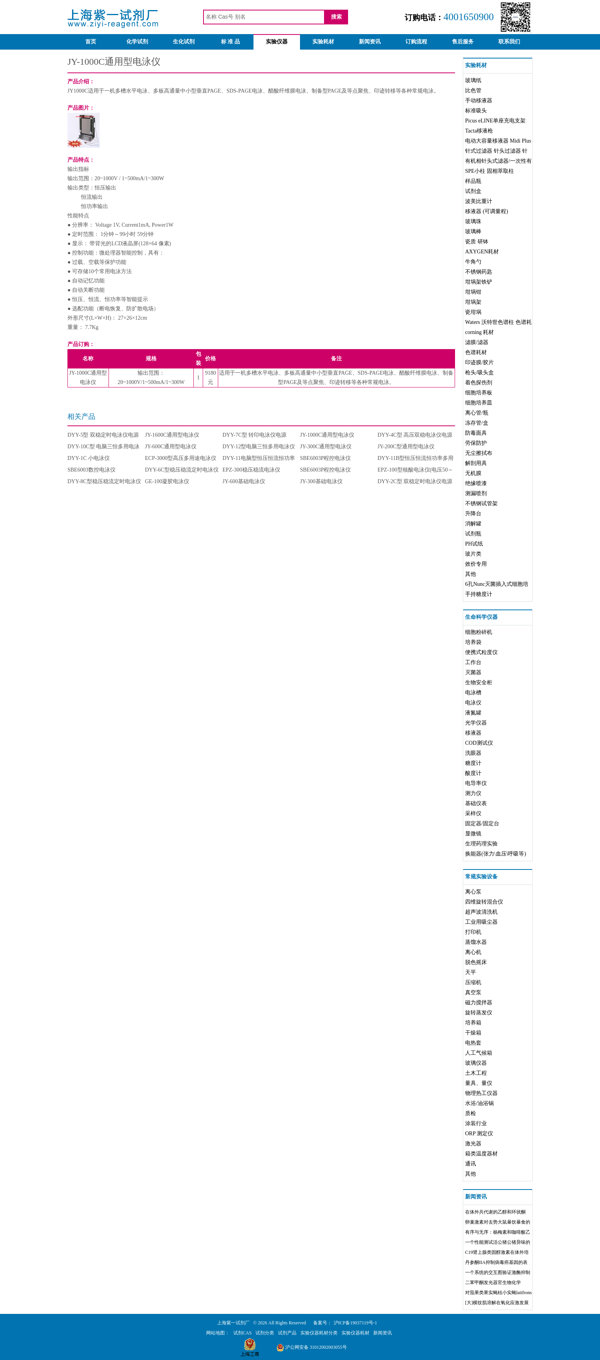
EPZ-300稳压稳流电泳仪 (251, 470)
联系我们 (509, 42)
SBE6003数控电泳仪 (91, 470)
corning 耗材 (479, 332)
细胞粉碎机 (478, 632)
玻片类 (473, 554)
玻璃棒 (473, 231)
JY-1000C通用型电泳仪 (327, 435)
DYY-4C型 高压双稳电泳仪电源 (415, 435)
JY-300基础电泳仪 (321, 481)
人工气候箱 (478, 1053)
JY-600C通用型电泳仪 (171, 446)
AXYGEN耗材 (482, 252)
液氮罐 (473, 713)
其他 (470, 574)
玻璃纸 (473, 80)
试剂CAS (242, 1333)
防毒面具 (476, 433)
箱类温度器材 (481, 1154)
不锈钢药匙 (478, 272)
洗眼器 (473, 753)
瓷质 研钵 (476, 241)
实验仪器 (277, 42)
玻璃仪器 (476, 1063)
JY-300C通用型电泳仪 (326, 446)
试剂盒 (473, 191)
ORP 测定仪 (479, 1133)
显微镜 (473, 834)
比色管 (473, 90)
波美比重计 (478, 201)
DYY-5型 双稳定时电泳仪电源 (103, 435)
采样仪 (473, 813)
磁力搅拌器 (478, 1002)
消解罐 (473, 524)
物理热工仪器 (481, 1093)
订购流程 (416, 42)
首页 (90, 42)
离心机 (473, 952)
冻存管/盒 (476, 423)
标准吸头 (476, 111)
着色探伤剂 (478, 383)
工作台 (473, 662)
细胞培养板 (478, 393)
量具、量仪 (478, 1083)
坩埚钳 (473, 292)
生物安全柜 (478, 682)
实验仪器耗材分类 (319, 1333)
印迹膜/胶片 (479, 362)
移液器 (473, 733)
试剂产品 (287, 1333)
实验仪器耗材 (355, 1333)
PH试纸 (474, 544)
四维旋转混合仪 (484, 902)
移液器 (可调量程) (486, 211)
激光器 (473, 1144)
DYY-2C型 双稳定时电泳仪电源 (415, 481)
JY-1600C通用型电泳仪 (172, 435)
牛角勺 (473, 262)
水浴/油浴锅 (479, 1103)
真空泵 (473, 992)
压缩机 (473, 982)
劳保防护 (476, 443)
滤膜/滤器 (476, 342)
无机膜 (473, 473)
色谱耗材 (476, 352)
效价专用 (476, 564)
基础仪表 (476, 803)
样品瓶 (473, 181)
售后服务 (463, 42)
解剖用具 (476, 463)
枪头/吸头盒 (479, 372)
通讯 (470, 1164)
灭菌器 (473, 672)
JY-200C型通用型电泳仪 (406, 446)
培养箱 (473, 1023)
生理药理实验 (481, 844)
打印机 (473, 932)
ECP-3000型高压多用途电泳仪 (180, 458)
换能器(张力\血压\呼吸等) (495, 854)
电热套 (473, 1043)
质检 (470, 1113)
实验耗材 (323, 42)
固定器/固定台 (482, 823)
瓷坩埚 (473, 312)
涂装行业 (476, 1123)
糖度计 (473, 763)
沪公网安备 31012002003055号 (311, 1347)
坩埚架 (473, 302)
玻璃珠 (473, 221)
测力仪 (473, 793)
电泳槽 (473, 692)
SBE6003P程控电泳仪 (325, 458)
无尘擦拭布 (478, 453)
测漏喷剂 (476, 493)
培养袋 (473, 642)
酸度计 (473, 773)
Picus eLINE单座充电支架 (495, 121)
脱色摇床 (476, 962)
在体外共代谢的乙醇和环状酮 (495, 1212)
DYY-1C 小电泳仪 (88, 458)
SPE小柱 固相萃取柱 (489, 171)
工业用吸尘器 (481, 922)
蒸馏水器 (476, 942)
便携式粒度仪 (481, 652)
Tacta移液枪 (479, 131)
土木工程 (476, 1073)
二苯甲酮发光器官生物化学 (493, 1282)
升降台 (473, 513)
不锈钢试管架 (481, 503)
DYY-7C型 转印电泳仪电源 (254, 435)
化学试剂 (137, 42)
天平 (470, 972)
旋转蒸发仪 (478, 1013)
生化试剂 (184, 42)
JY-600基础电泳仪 (243, 481)
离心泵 (473, 892)
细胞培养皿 (478, 403)
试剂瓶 (473, 534)
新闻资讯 (370, 42)
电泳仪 (473, 703)
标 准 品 (230, 42)
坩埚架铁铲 (478, 282)
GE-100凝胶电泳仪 (167, 481)
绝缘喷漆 (476, 483)
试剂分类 (264, 1333)
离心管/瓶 (476, 413)
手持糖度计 (478, 594)
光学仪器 (476, 723)
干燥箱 (473, 1033)
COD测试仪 (479, 743)
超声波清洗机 (481, 912)
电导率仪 (476, 783)
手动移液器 (478, 100)
